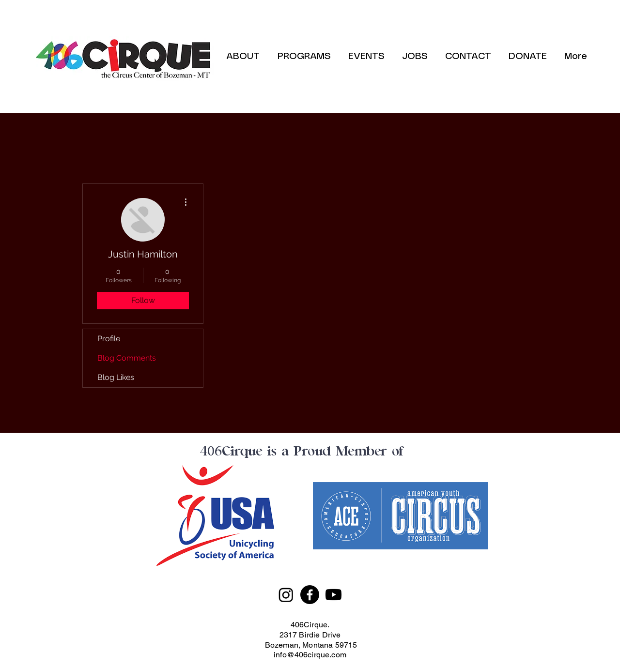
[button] (304, 56)
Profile (108, 338)
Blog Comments (126, 358)
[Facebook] (309, 594)
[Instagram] (286, 594)
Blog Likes (115, 377)
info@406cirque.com (310, 654)
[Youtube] (333, 594)
